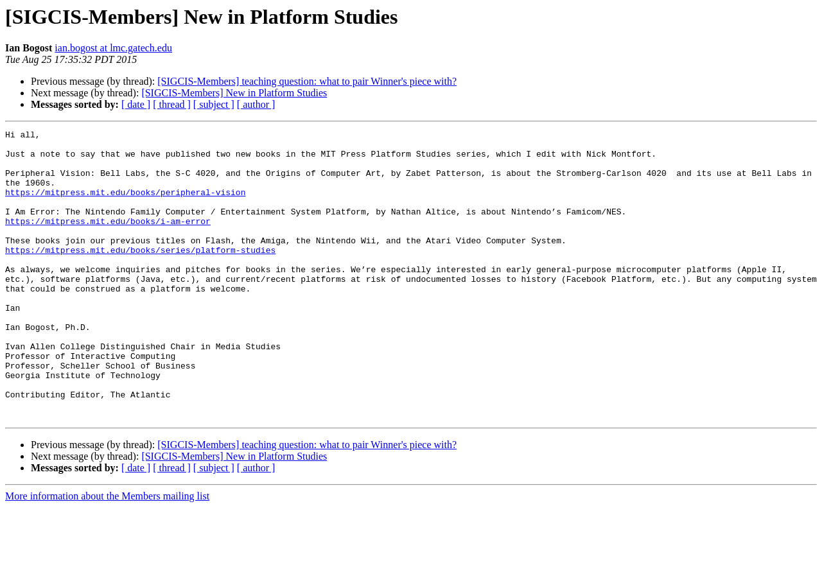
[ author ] (256, 104)
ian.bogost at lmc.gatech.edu (113, 47)
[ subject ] (213, 104)
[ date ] (135, 104)
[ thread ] (172, 104)
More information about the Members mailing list (107, 553)
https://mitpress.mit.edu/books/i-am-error (108, 240)
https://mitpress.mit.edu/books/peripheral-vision (125, 205)
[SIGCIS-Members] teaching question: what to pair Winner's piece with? (307, 81)
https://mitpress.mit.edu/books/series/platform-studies (140, 275)
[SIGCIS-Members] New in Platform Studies (234, 92)
